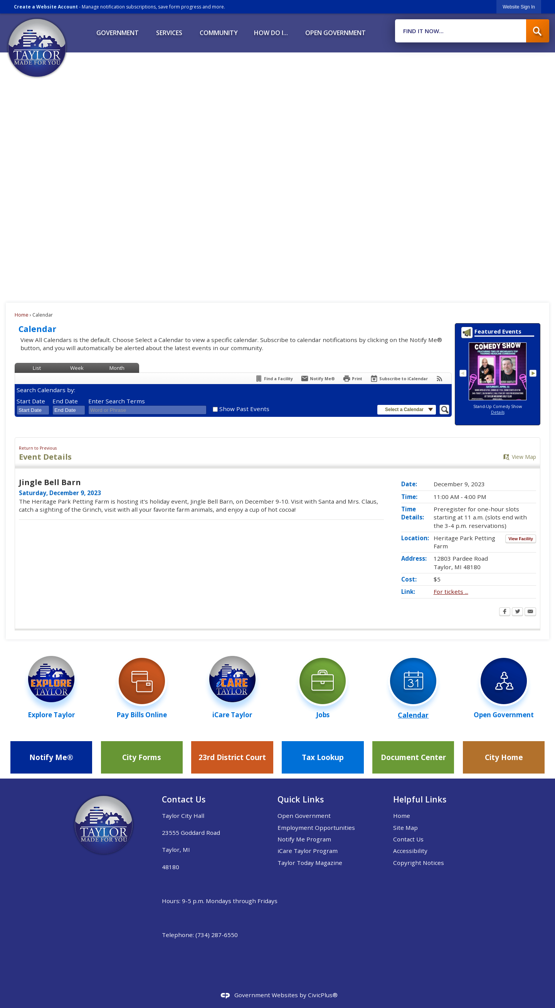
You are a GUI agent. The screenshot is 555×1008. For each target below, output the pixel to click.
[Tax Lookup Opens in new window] (322, 757)
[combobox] (33, 410)
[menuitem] (117, 30)
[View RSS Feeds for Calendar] (440, 378)
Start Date (31, 401)
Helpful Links (419, 799)
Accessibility (410, 851)
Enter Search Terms (116, 401)
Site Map (405, 827)
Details (498, 412)
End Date (65, 401)
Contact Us (408, 839)
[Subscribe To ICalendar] (399, 378)
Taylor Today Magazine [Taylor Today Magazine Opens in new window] (310, 862)
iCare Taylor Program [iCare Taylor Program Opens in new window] (308, 851)
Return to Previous (38, 448)
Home (22, 315)
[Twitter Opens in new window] (517, 612)
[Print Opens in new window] (352, 378)
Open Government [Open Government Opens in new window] (304, 815)
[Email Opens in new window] (530, 612)
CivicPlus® (323, 995)
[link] (518, 6)
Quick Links (301, 799)
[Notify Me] (318, 378)
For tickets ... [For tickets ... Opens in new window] (451, 591)
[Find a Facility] (274, 378)
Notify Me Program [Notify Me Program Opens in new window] (304, 839)
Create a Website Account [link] (46, 6)
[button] (537, 30)
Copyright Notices (418, 862)
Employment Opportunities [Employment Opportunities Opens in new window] (316, 827)
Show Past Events (244, 409)
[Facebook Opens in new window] (504, 612)
